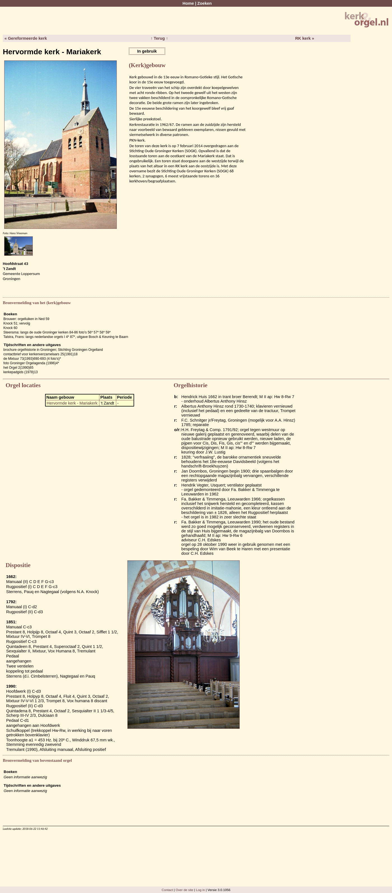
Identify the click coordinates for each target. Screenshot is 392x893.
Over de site (184, 890)
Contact (167, 890)
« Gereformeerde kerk (25, 38)
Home (188, 3)
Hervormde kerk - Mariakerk (72, 403)
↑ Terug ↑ (159, 38)
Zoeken (204, 3)
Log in (200, 890)
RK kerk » (304, 38)
